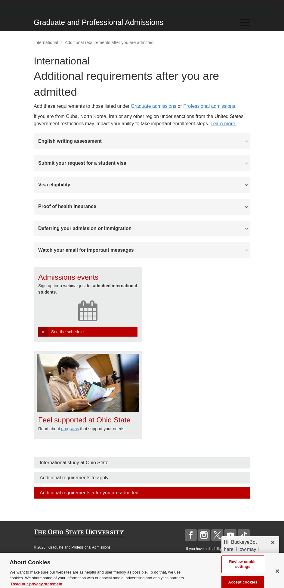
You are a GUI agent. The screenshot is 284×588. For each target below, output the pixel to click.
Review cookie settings (242, 571)
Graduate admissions (153, 106)
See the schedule (67, 331)
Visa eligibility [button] (54, 184)
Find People (229, 6)
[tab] (142, 141)
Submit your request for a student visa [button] (82, 163)
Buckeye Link (211, 6)
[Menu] (243, 22)
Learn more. (223, 123)
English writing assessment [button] (70, 141)
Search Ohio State (246, 6)
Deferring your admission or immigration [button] (84, 228)
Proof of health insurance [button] (67, 206)
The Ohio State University (46, 6)
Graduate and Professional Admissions (98, 22)
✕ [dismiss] (273, 542)
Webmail (238, 6)
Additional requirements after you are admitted (89, 492)
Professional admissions (209, 106)
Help (202, 6)
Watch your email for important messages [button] (86, 250)
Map (220, 6)
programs (70, 428)
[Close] (277, 578)
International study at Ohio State (74, 462)
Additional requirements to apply (74, 477)
